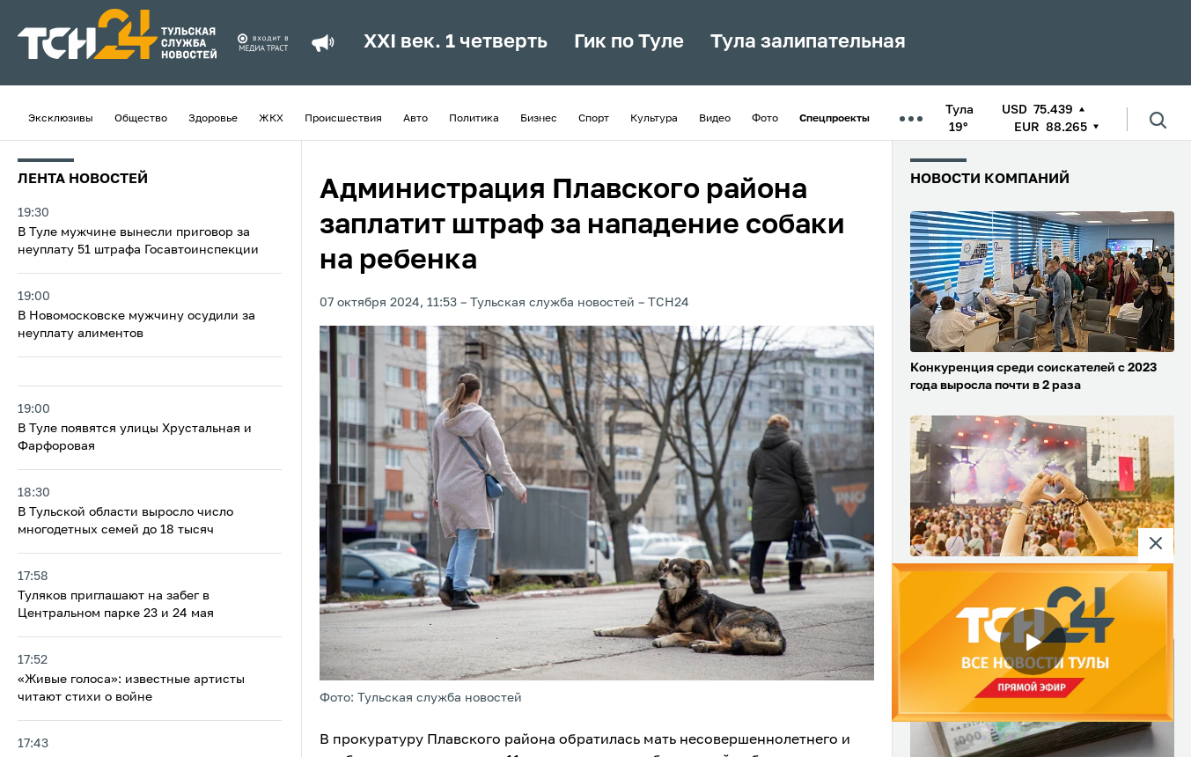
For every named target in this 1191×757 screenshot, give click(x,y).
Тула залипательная (808, 42)
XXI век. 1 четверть (456, 42)
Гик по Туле (629, 42)
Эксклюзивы (60, 119)
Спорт (593, 119)
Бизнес (538, 119)
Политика (474, 119)
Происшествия (343, 119)
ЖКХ (271, 119)
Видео (715, 119)
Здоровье (213, 119)
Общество (140, 119)
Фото (765, 119)
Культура (654, 119)
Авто (415, 119)
